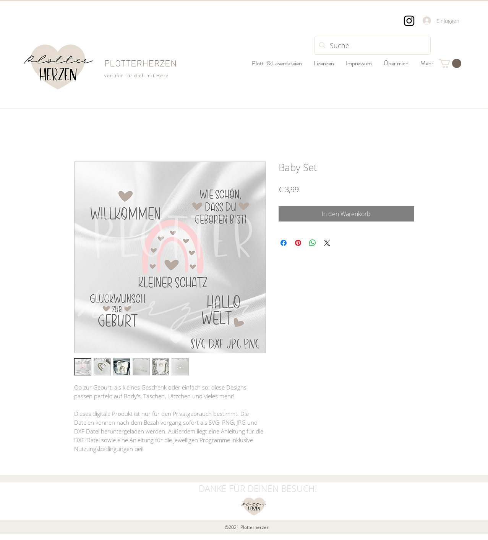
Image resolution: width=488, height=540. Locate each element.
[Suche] (372, 45)
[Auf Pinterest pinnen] (298, 242)
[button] (450, 63)
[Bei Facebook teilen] (283, 242)
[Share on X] (327, 242)
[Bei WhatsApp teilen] (312, 242)
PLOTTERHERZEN (140, 62)
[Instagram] (409, 21)
